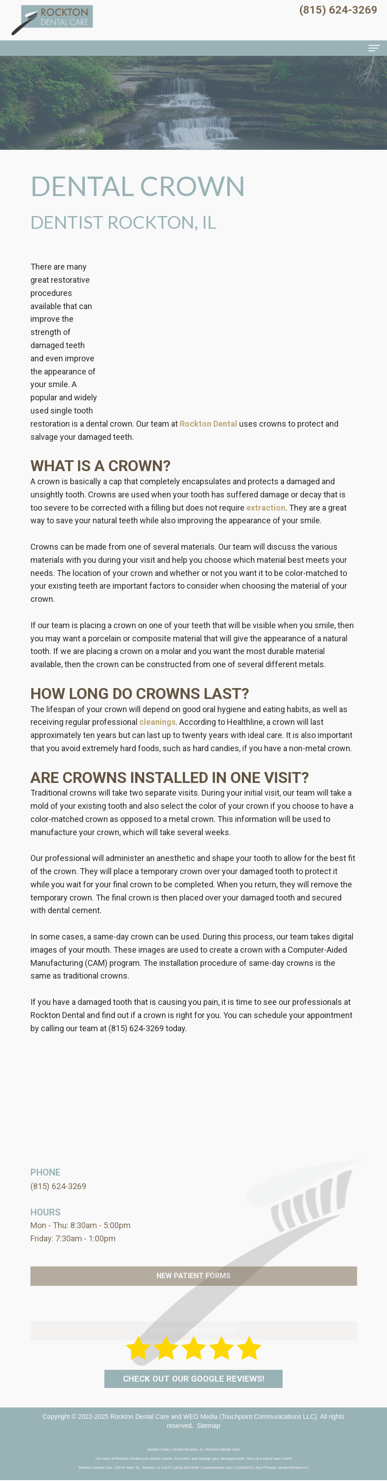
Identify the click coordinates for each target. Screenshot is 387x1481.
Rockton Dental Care (139, 1417)
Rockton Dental (208, 423)
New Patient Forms (193, 1296)
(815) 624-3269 (136, 1028)
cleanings (157, 722)
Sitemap (208, 1426)
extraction (265, 507)
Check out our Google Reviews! (193, 1378)
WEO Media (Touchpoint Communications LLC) (250, 1417)
